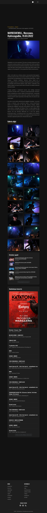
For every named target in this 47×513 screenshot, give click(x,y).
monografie (10, 495)
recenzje (9, 491)
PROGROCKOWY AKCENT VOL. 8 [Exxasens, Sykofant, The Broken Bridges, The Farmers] (23, 393)
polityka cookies (27, 491)
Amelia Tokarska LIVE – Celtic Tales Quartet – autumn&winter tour (23, 366)
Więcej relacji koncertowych (23, 281)
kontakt (25, 497)
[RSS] (25, 505)
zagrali (9, 493)
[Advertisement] (23, 14)
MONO (10, 351)
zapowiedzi (10, 490)
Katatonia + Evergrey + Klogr (15, 330)
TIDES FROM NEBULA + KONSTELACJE (17, 361)
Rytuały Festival (12, 404)
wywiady (9, 499)
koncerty (9, 488)
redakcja (26, 486)
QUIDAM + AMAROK (13, 356)
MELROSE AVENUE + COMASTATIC (16, 335)
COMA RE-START (12, 340)
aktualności (10, 486)
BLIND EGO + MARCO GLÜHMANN (16, 420)
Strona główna (11, 26)
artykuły (9, 497)
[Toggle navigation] (37, 2)
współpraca (26, 495)
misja (25, 488)
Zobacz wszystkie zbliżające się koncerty (23, 434)
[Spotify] (23, 505)
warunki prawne (27, 490)
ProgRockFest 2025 (13, 345)
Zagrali (16, 26)
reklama (25, 493)
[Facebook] (20, 505)
